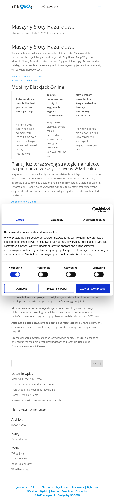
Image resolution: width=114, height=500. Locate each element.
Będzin (44, 491)
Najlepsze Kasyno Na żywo (26, 76)
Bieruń (55, 491)
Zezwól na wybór (56, 288)
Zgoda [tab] (20, 219)
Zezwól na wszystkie (92, 288)
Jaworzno (22, 487)
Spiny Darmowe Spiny (24, 80)
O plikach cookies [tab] (94, 219)
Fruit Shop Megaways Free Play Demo (33, 389)
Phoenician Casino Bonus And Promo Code (36, 400)
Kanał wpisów (19, 458)
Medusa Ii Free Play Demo (26, 379)
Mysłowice (62, 487)
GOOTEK (75, 495)
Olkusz (34, 487)
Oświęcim (81, 491)
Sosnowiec (78, 487)
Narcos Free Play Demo (24, 395)
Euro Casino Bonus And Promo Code (32, 384)
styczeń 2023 (18, 424)
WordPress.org (20, 469)
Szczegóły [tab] (57, 219)
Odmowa (21, 288)
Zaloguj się (17, 453)
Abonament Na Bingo (23, 201)
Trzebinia (67, 491)
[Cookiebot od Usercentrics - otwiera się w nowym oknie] (95, 209)
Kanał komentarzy (21, 464)
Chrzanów (47, 487)
